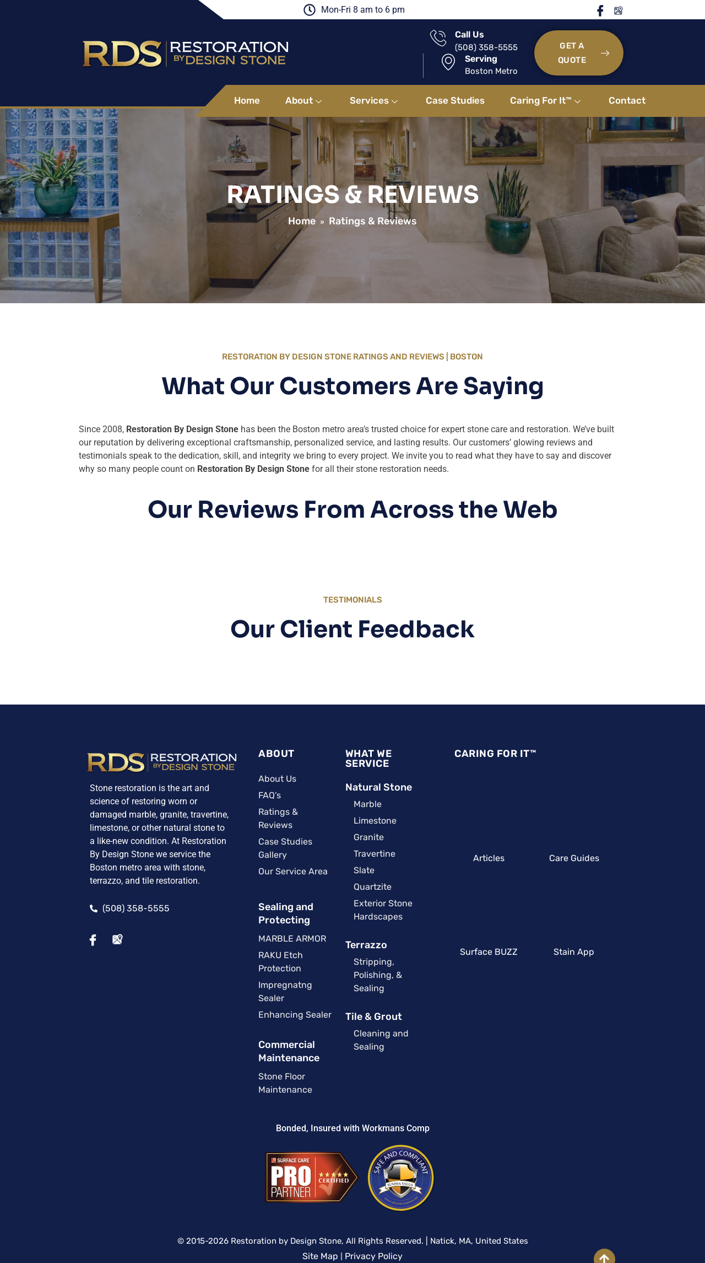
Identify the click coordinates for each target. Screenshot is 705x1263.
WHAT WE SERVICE (369, 740)
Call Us (364, 40)
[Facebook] (58, 926)
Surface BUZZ (503, 938)
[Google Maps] (82, 926)
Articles (503, 844)
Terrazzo (344, 921)
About (304, 86)
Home (247, 86)
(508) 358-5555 (381, 52)
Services (375, 86)
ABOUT (243, 740)
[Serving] (454, 43)
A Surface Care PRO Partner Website (352, 1216)
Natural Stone (356, 763)
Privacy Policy (374, 1202)
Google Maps (646, 10)
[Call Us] (332, 43)
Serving (487, 40)
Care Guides (600, 844)
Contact (627, 86)
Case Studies (455, 86)
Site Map (320, 1202)
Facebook (629, 10)
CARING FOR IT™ (504, 740)
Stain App (600, 938)
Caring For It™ (546, 86)
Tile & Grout (351, 980)
